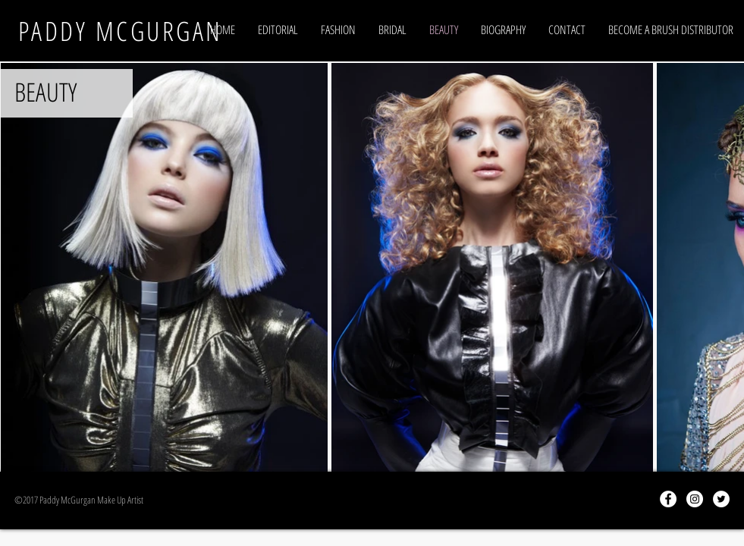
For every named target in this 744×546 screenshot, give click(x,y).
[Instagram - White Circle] (694, 499)
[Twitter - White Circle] (721, 499)
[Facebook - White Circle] (668, 499)
